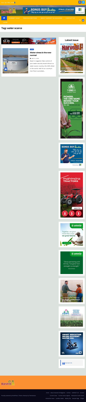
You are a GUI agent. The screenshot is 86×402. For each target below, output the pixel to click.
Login (5, 22)
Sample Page (75, 398)
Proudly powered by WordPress (9, 395)
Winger (82, 398)
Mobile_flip (68, 398)
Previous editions (30, 18)
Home (47, 392)
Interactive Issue (50, 398)
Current (82, 392)
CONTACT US (70, 18)
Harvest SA (68, 363)
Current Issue (14, 18)
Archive (68, 392)
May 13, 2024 (35, 58)
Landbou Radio (60, 398)
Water (31, 49)
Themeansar (32, 395)
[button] (80, 20)
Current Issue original (64, 395)
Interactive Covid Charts (77, 395)
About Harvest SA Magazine (51, 18)
